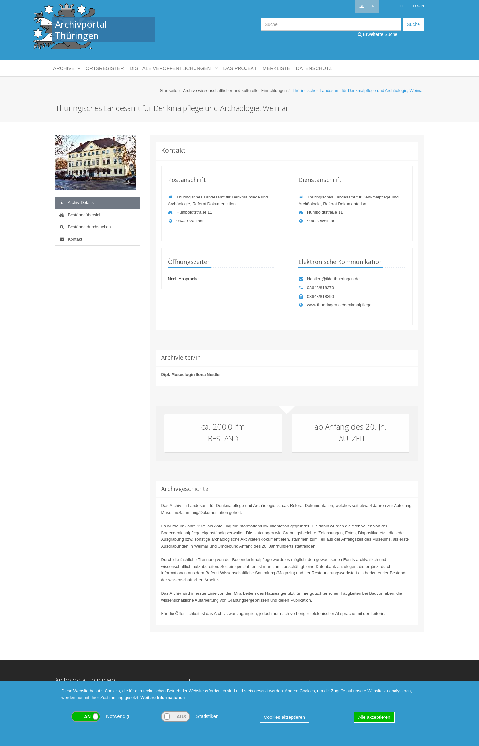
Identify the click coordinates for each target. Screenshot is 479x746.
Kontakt (70, 239)
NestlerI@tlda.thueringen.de (329, 279)
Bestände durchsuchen (85, 226)
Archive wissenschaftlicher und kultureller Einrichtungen (235, 90)
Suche (413, 24)
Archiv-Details (76, 202)
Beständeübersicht (81, 214)
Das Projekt (240, 68)
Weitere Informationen (162, 697)
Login (418, 6)
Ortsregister (105, 68)
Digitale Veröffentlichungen (173, 68)
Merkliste (276, 68)
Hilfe (402, 6)
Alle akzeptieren (374, 717)
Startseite (168, 90)
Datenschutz (314, 68)
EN (372, 6)
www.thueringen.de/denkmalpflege (334, 304)
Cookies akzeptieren (284, 717)
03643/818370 (316, 287)
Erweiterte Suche (378, 34)
